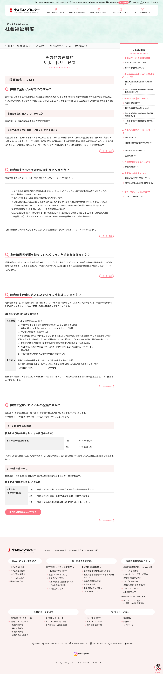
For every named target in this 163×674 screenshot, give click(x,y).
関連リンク (127, 621)
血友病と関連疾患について (134, 585)
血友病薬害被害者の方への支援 (97, 571)
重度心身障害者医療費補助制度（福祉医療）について (139, 90)
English (40, 2)
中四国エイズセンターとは (21, 618)
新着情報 (127, 618)
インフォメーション (142, 12)
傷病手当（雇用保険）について (136, 150)
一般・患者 (77, 12)
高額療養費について (133, 103)
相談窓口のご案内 (56, 578)
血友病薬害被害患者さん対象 (61, 581)
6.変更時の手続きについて (135, 173)
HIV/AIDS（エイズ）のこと (24, 561)
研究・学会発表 (16, 581)
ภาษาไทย (113, 2)
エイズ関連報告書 (130, 581)
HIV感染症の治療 (17, 570)
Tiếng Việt (98, 2)
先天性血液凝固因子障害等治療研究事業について (139, 114)
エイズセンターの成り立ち (56, 621)
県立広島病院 (17, 628)
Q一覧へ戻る (107, 151)
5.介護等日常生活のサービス (136, 162)
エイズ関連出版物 (130, 570)
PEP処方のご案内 (56, 588)
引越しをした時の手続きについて (137, 177)
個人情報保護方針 (94, 625)
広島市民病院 (17, 631)
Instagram (135, 2)
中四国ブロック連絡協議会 (57, 625)
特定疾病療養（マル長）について (137, 108)
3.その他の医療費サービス (135, 98)
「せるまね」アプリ (91, 591)
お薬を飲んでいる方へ (93, 588)
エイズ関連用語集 (17, 574)
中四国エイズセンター (19, 621)
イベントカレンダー (94, 621)
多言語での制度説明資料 (133, 602)
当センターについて (121, 12)
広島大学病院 (17, 624)
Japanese (124, 2)
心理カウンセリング (131, 588)
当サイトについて (94, 618)
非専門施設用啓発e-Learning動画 (137, 567)
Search (155, 2)
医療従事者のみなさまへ (138, 561)
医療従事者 (99, 12)
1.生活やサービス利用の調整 (136, 58)
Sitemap (146, 2)
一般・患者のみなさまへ (23, 46)
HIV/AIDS (55, 12)
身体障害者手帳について (134, 67)
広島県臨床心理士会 (20, 635)
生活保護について (132, 155)
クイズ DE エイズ (17, 577)
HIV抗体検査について (58, 571)
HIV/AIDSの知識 (17, 567)
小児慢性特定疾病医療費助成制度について (139, 122)
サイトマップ (128, 625)
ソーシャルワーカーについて (135, 62)
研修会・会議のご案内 (132, 577)
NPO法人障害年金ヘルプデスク (22, 512)
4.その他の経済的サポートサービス (59, 46)
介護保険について (132, 166)
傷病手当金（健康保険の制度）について (139, 143)
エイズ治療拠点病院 (92, 580)
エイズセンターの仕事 (54, 618)
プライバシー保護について (135, 196)
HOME (10, 46)
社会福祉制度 (19, 29)
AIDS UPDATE (129, 592)
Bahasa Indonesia (57, 2)
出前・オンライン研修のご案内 (135, 574)
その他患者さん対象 (58, 585)
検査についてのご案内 (58, 574)
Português (79, 2)
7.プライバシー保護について (136, 192)
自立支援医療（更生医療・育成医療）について (139, 82)
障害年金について (132, 137)
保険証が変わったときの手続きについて (139, 184)
